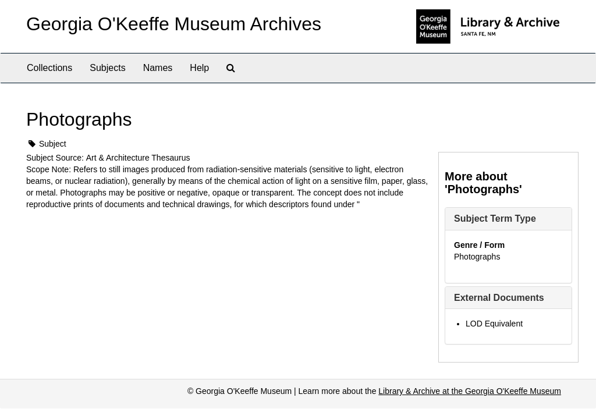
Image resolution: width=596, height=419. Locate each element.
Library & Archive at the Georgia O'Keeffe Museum (469, 391)
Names (158, 68)
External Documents (499, 298)
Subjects (107, 68)
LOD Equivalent (494, 323)
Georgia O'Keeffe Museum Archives (173, 23)
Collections (49, 68)
